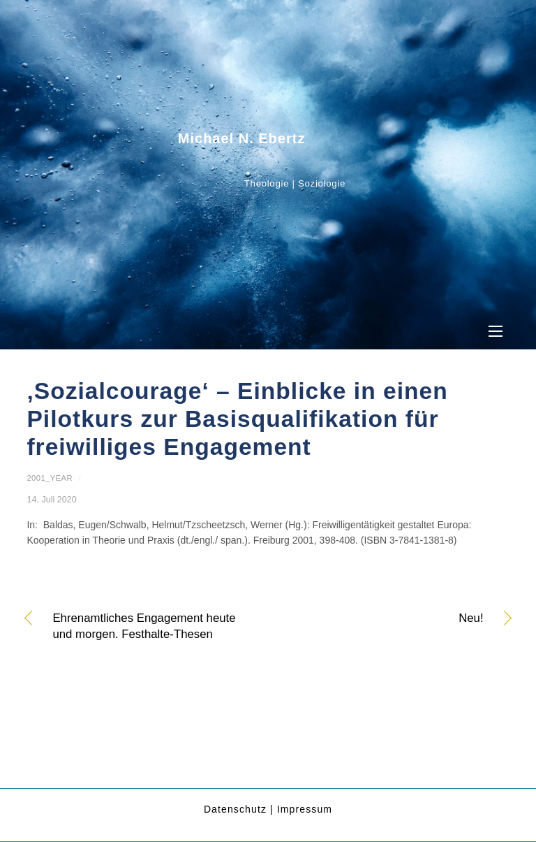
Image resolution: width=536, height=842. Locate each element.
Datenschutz (235, 809)
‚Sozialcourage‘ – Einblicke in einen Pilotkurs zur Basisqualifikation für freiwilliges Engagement (237, 419)
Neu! (383, 619)
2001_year (50, 478)
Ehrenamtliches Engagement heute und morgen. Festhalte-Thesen (143, 626)
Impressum (304, 809)
